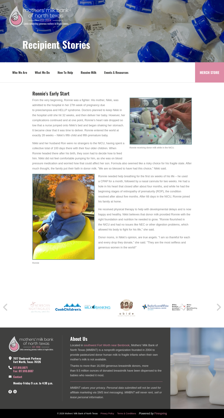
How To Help (65, 72)
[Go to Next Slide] (219, 307)
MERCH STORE (209, 72)
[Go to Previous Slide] (5, 307)
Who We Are (19, 72)
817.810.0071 (20, 368)
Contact (17, 377)
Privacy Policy (107, 413)
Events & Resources (116, 72)
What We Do (42, 72)
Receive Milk (88, 72)
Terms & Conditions (126, 413)
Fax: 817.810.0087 (23, 371)
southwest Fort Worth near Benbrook (107, 345)
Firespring (160, 413)
